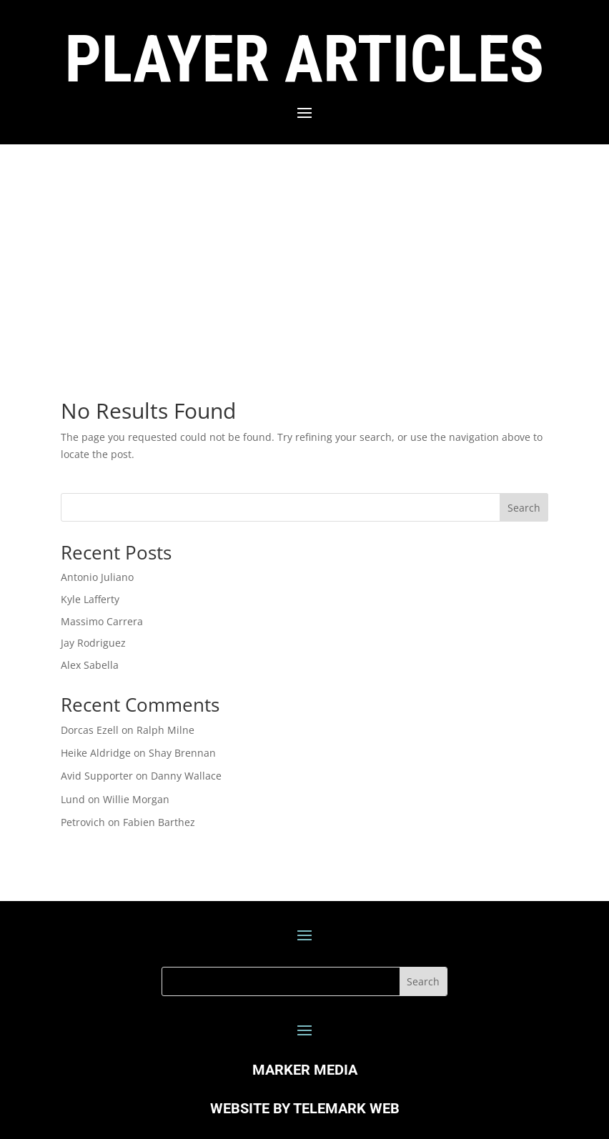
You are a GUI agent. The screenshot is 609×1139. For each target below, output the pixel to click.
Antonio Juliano (97, 577)
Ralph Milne (165, 730)
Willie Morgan (136, 799)
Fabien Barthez (159, 822)
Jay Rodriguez (93, 643)
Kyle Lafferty (90, 599)
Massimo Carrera (102, 621)
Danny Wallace (186, 775)
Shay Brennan (182, 753)
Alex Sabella (90, 665)
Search (524, 507)
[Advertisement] (304, 251)
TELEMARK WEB (346, 1108)
